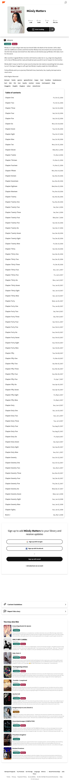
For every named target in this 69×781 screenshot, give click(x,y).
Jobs (63, 771)
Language (37, 771)
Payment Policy (22, 777)
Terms (8, 777)
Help (61, 777)
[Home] (33, 2)
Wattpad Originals (10, 771)
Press (34, 774)
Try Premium (20, 771)
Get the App (29, 771)
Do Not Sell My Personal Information (47, 777)
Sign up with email (34, 559)
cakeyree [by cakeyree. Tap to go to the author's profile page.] (10, 40)
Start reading (38, 29)
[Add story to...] (52, 29)
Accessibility (32, 777)
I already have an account (34, 566)
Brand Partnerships (54, 771)
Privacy (14, 777)
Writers (43, 771)
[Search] (66, 2)
